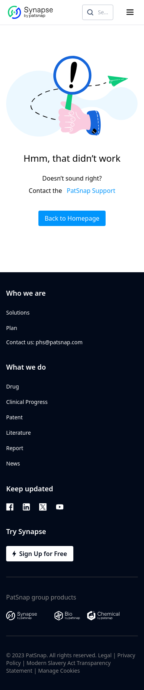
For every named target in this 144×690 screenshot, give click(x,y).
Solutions (18, 312)
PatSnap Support (91, 190)
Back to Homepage (72, 218)
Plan (11, 328)
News (13, 463)
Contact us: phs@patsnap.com (44, 342)
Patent (14, 417)
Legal (104, 655)
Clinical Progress (27, 401)
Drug (12, 386)
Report (14, 448)
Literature (18, 432)
